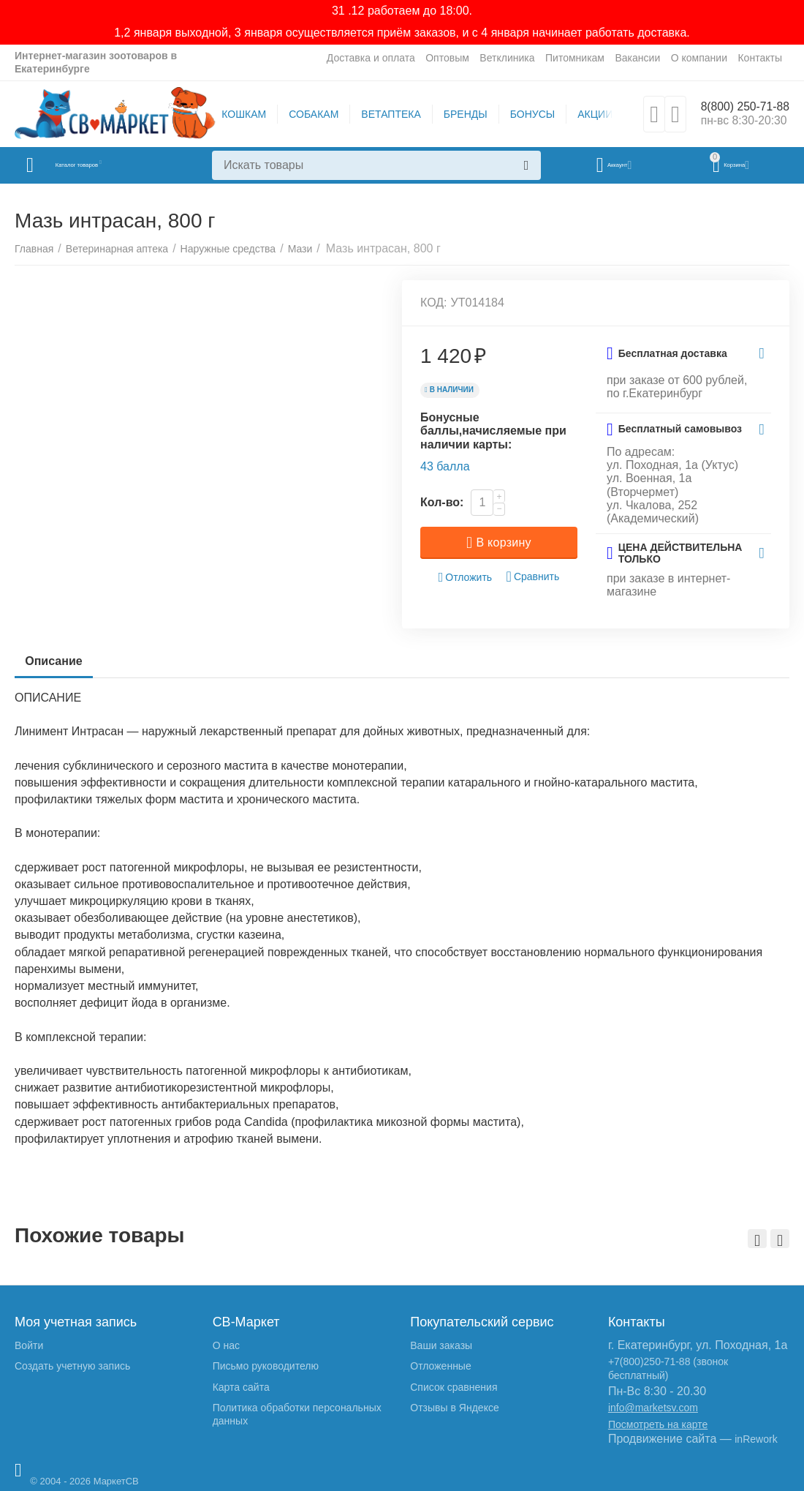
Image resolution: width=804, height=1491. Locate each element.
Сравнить (533, 577)
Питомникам (574, 58)
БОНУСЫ (526, 114)
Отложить (466, 577)
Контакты (759, 58)
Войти (29, 1345)
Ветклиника (506, 58)
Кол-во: (441, 502)
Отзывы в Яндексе (454, 1407)
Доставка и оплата (371, 58)
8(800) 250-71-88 (738, 106)
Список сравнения (453, 1387)
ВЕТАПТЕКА (384, 114)
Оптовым (447, 58)
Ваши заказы (441, 1345)
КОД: (433, 302)
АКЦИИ (588, 114)
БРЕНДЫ (459, 114)
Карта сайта (241, 1387)
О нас (226, 1345)
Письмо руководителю (266, 1366)
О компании (699, 58)
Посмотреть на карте (658, 1424)
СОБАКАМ (307, 114)
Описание (57, 661)
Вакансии (637, 58)
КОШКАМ (237, 114)
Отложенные (440, 1366)
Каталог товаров (101, 165)
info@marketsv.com (653, 1407)
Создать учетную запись (72, 1366)
